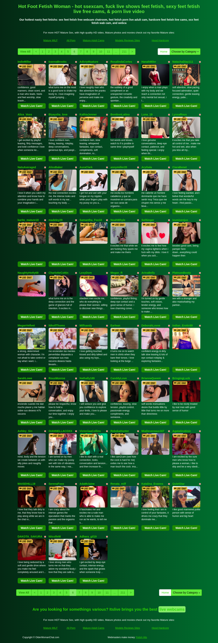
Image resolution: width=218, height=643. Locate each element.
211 (124, 51)
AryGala (146, 167)
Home (163, 51)
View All (25, 51)
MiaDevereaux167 (152, 431)
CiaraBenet (179, 167)
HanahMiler (148, 61)
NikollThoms (57, 325)
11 (108, 51)
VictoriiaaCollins (90, 431)
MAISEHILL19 (26, 483)
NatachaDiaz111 (182, 61)
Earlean (115, 325)
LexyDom (86, 272)
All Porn (71, 40)
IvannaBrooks (58, 61)
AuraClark (86, 167)
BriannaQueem (151, 378)
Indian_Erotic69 (182, 325)
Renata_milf (118, 483)
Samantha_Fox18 (91, 220)
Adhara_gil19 (88, 536)
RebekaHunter (119, 431)
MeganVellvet (26, 325)
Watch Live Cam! (31, 105)
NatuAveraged (27, 167)
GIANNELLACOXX (60, 431)
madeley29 (56, 220)
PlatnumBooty (181, 272)
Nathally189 (87, 378)
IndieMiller (24, 61)
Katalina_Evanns (152, 483)
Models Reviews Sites (127, 40)
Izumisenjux (180, 220)
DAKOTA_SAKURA (30, 536)
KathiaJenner (88, 114)
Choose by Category (185, 51)
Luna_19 (146, 114)
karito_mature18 (28, 220)
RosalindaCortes (121, 61)
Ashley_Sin (25, 431)
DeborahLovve (150, 325)
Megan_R (116, 272)
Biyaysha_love (58, 114)
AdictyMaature (89, 61)
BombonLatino (120, 114)
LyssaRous (179, 114)
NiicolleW (55, 536)
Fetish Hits (141, 637)
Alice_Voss (25, 114)
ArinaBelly (148, 272)
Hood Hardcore (160, 40)
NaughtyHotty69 (28, 272)
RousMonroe (57, 378)
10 (100, 51)
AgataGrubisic (181, 431)
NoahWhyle (117, 220)
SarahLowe (25, 378)
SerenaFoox (56, 483)
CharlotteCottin (58, 272)
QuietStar (178, 483)
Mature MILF (50, 40)
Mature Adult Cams (93, 40)
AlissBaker (56, 167)
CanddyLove (118, 378)
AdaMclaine (87, 483)
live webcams (172, 609)
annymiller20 (118, 167)
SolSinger (147, 220)
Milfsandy (86, 325)
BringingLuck (181, 378)
